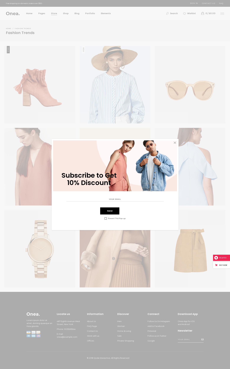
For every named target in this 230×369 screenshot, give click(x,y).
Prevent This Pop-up (117, 218)
